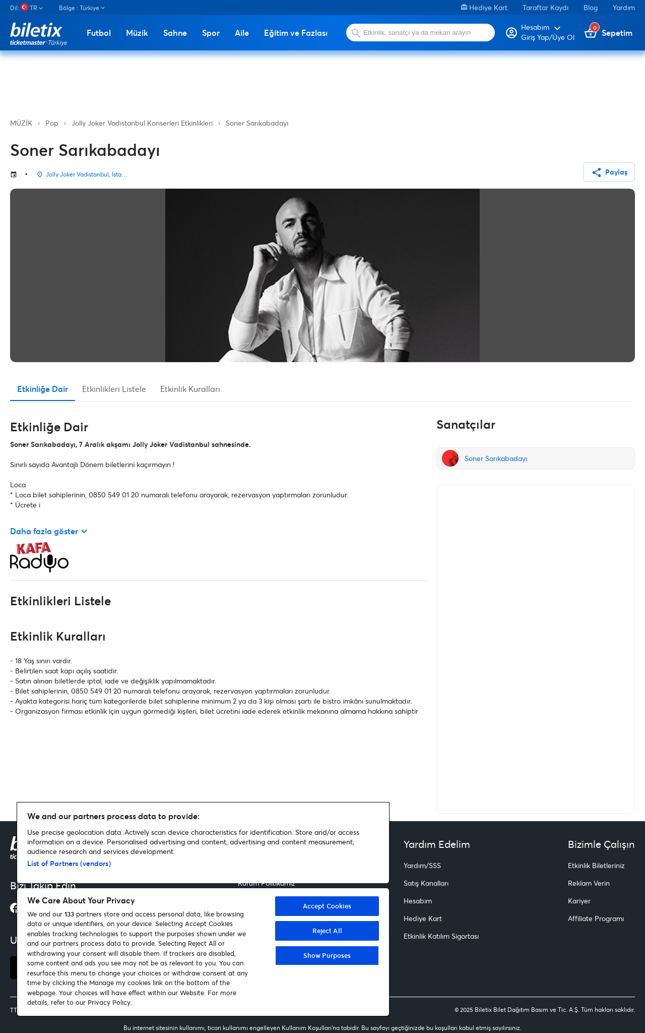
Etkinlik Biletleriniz (596, 865)
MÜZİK (21, 123)
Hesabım (418, 900)
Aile (242, 33)
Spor (211, 33)
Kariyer (579, 900)
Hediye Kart (484, 7)
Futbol (99, 33)
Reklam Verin (589, 883)
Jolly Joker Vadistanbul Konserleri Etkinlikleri (142, 123)
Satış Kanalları (426, 883)
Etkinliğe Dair (42, 388)
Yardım (624, 7)
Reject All (327, 930)
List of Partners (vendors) (69, 863)
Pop (51, 123)
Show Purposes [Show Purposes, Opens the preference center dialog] (327, 955)
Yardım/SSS (422, 865)
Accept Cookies (327, 905)
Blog (591, 7)
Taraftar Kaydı (545, 7)
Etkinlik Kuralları (190, 388)
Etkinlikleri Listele (114, 388)
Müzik (137, 33)
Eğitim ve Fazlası (296, 33)
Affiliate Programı (596, 918)
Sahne (175, 33)
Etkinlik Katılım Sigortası (441, 936)
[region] (203, 909)
